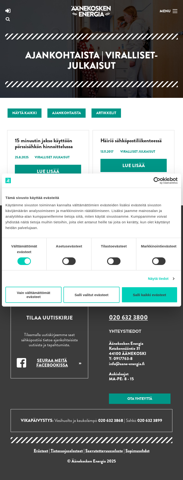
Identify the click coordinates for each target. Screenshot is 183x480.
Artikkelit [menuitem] (106, 113)
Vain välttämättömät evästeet (33, 295)
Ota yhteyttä (139, 398)
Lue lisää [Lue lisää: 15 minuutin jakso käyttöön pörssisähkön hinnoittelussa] (48, 171)
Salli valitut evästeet (91, 295)
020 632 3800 (128, 317)
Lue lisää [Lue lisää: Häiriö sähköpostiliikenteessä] (133, 165)
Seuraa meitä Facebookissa (52, 363)
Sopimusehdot (137, 451)
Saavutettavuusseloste (104, 451)
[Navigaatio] (167, 11)
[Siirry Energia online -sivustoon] (7, 11)
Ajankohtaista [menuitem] (66, 113)
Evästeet (41, 451)
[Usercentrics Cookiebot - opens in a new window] (157, 180)
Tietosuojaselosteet (67, 451)
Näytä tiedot (158, 279)
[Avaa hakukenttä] (7, 19)
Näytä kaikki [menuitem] (24, 113)
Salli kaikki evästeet (149, 295)
